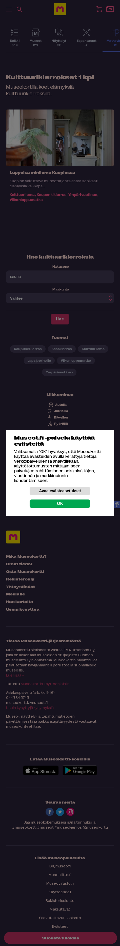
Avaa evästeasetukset (60, 491)
